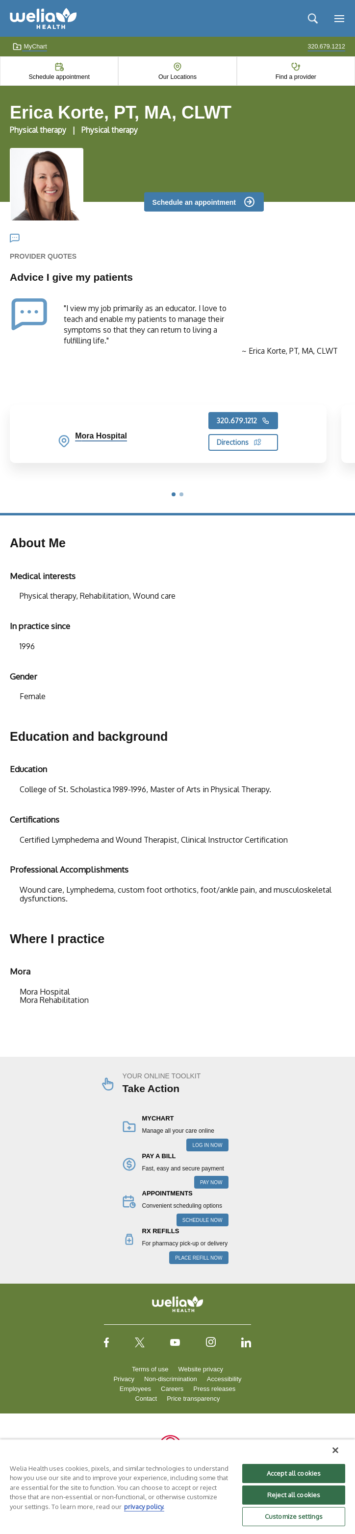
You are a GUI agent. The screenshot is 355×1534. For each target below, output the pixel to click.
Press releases (214, 1388)
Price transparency (193, 1398)
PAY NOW (211, 1182)
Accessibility (224, 1379)
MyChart (29, 46)
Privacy (123, 1379)
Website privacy (200, 1369)
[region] (177, 1486)
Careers (172, 1388)
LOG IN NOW (207, 1145)
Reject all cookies (293, 1495)
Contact (146, 1398)
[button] (174, 494)
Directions (239, 442)
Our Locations (177, 76)
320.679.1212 (243, 420)
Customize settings (294, 1516)
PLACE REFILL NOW (198, 1258)
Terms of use (150, 1369)
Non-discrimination (170, 1379)
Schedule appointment (58, 76)
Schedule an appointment (194, 202)
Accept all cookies (294, 1473)
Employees (135, 1388)
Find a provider (296, 76)
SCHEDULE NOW (202, 1220)
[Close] (335, 1450)
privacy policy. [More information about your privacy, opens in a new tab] (144, 1506)
